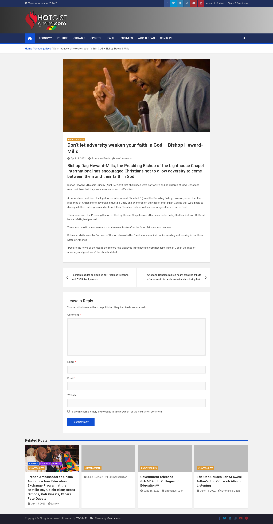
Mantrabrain (113, 518)
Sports (95, 38)
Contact (220, 3)
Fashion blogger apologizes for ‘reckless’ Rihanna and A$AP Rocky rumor (100, 277)
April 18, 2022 (76, 158)
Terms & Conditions (238, 3)
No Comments (124, 158)
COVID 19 (166, 38)
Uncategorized (76, 139)
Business (126, 38)
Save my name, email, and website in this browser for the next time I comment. (117, 411)
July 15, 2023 (36, 503)
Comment (74, 314)
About (209, 3)
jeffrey (53, 503)
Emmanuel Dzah (99, 158)
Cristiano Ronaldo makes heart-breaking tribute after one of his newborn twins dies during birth (174, 277)
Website (72, 395)
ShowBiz (79, 38)
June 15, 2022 (93, 477)
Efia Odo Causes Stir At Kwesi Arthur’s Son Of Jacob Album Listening (219, 481)
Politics (62, 38)
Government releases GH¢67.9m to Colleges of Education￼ (159, 481)
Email (71, 378)
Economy (45, 38)
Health (110, 38)
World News (146, 38)
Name (71, 361)
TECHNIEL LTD (84, 518)
